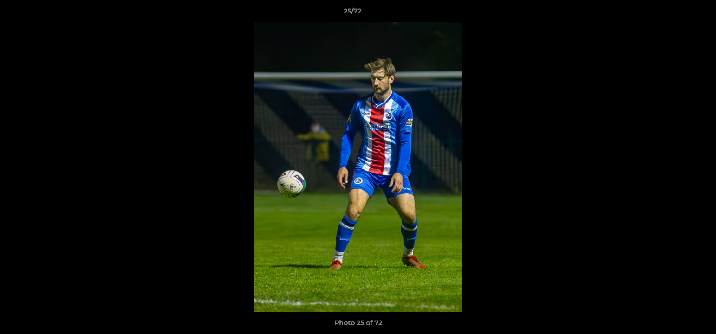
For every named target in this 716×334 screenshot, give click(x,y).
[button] (677, 13)
